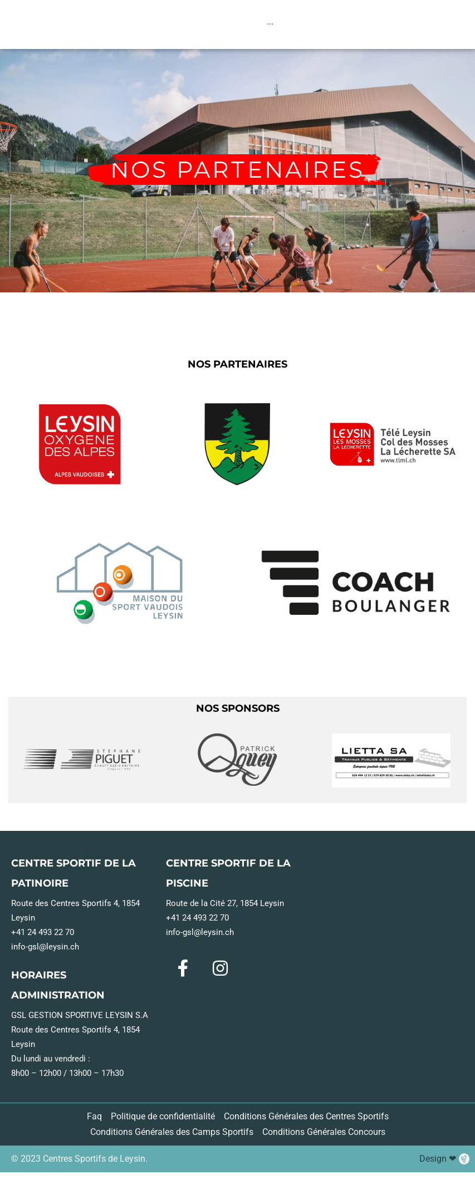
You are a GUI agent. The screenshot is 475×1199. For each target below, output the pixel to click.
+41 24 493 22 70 (42, 937)
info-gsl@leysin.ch (45, 952)
